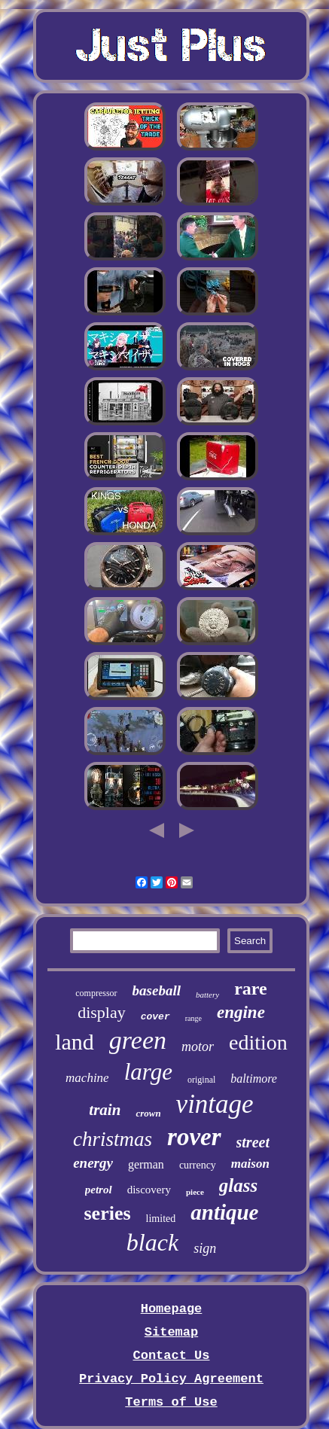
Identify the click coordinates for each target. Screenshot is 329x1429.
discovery (149, 1190)
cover (155, 1016)
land (74, 1041)
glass (238, 1185)
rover (194, 1136)
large (148, 1072)
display (102, 1012)
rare (250, 988)
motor (197, 1046)
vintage (215, 1104)
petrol (98, 1190)
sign (204, 1248)
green (137, 1040)
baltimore (253, 1078)
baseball (157, 990)
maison (250, 1163)
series (107, 1213)
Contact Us (171, 1355)
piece (195, 1191)
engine (241, 1012)
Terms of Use (171, 1402)
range (193, 1018)
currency (197, 1165)
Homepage (172, 1309)
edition (258, 1042)
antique (224, 1212)
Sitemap (171, 1332)
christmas (112, 1139)
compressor (96, 993)
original (201, 1079)
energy (93, 1163)
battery (207, 994)
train (104, 1110)
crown (148, 1113)
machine (87, 1078)
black (152, 1242)
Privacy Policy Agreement (171, 1379)
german (146, 1164)
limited (161, 1218)
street (253, 1142)
